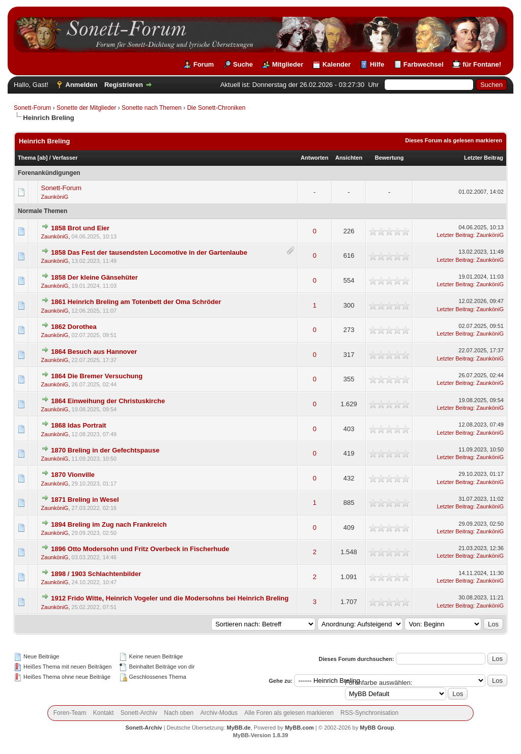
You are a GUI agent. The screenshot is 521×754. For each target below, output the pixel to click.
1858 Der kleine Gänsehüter (94, 277)
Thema (27, 158)
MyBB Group (377, 728)
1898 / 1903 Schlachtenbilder (96, 574)
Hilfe (377, 64)
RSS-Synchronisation (369, 712)
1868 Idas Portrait (78, 425)
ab (42, 158)
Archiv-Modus (219, 712)
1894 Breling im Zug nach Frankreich (109, 524)
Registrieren (123, 84)
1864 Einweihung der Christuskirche (108, 401)
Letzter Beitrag (483, 158)
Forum (203, 64)
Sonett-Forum (32, 107)
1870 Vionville (73, 474)
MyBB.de (239, 728)
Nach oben (178, 712)
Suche (243, 64)
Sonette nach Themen (152, 107)
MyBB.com (299, 728)
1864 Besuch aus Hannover (94, 351)
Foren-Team (69, 712)
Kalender (337, 64)
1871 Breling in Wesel (85, 499)
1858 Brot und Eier (80, 228)
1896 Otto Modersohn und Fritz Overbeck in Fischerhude (140, 549)
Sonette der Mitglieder (86, 107)
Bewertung (389, 158)
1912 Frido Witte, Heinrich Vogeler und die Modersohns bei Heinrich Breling (169, 598)
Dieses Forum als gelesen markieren (453, 140)
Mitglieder (287, 64)
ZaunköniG (55, 197)
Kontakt (103, 712)
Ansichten (348, 158)
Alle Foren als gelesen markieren (288, 712)
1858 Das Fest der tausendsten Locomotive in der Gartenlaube (149, 252)
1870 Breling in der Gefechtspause (105, 450)
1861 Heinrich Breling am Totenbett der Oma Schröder (136, 302)
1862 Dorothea (74, 326)
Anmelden (82, 84)
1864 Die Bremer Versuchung (96, 376)
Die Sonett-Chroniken (216, 107)
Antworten (314, 158)
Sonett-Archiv (139, 712)
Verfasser (65, 158)
